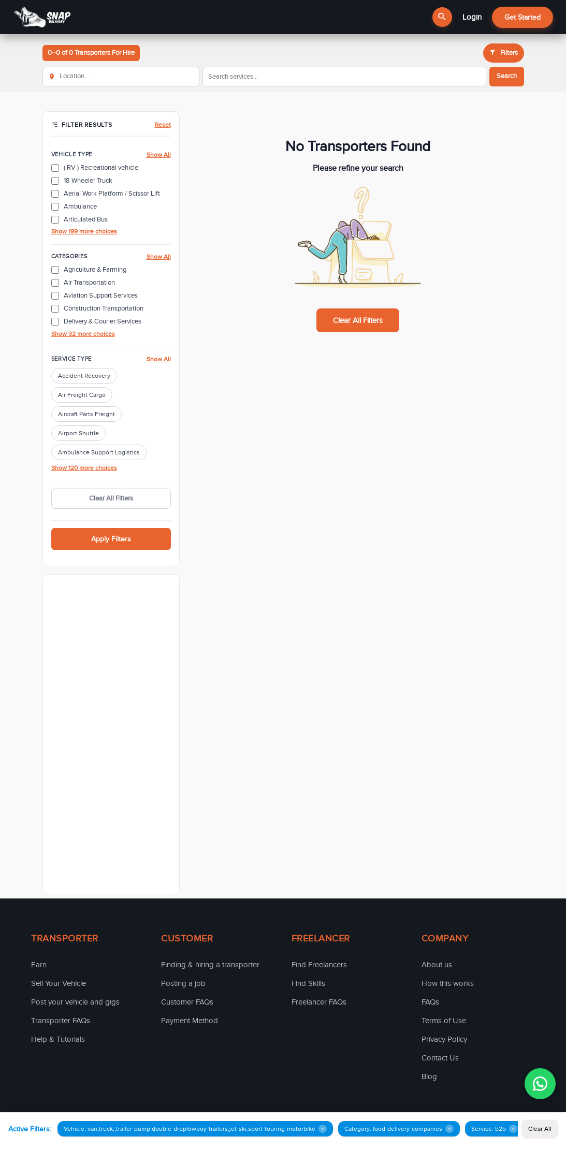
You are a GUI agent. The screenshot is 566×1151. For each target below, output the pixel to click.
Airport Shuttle (78, 433)
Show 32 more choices (83, 333)
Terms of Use (444, 1020)
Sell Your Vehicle (58, 983)
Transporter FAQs (60, 1020)
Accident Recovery (84, 375)
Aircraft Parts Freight (86, 414)
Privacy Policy (444, 1039)
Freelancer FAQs (319, 1002)
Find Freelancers (319, 964)
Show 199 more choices (84, 231)
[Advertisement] (111, 734)
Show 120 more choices (84, 467)
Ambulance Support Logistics (99, 452)
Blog (429, 1076)
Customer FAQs (187, 1002)
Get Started (522, 17)
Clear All (540, 1128)
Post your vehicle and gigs (75, 1002)
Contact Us (440, 1058)
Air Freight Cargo (82, 395)
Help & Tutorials (58, 1039)
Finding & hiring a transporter (210, 964)
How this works (448, 983)
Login (472, 17)
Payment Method (189, 1020)
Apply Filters (111, 539)
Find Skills (308, 983)
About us (437, 964)
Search (507, 76)
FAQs (430, 1002)
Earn (39, 964)
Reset (163, 124)
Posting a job (183, 983)
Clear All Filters (111, 498)
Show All (159, 154)
